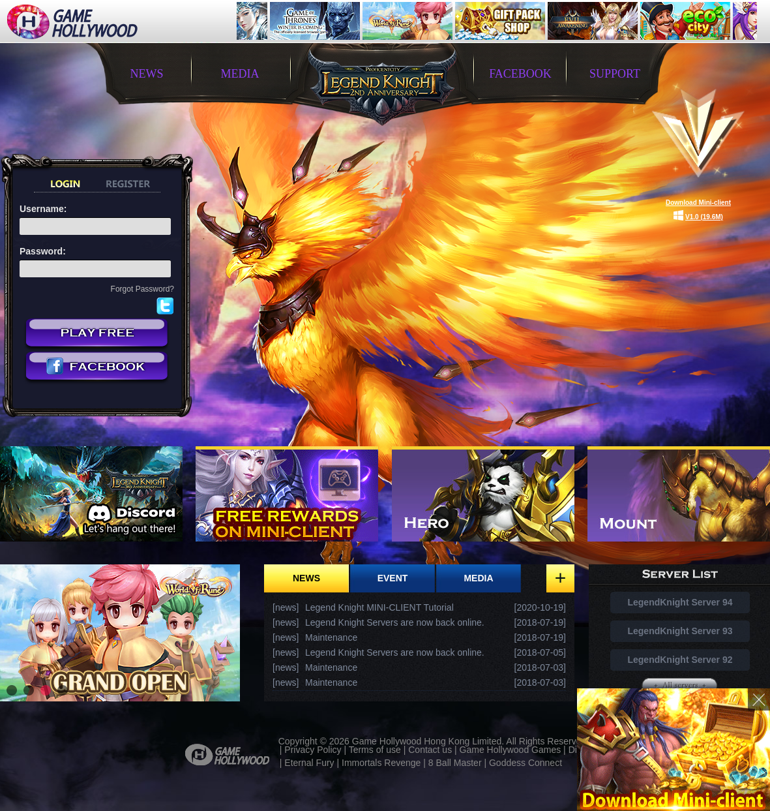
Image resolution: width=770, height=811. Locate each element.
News (306, 578)
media (240, 73)
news (147, 73)
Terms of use (375, 749)
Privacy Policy (312, 749)
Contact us (430, 749)
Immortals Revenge (381, 762)
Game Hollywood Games (510, 749)
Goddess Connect (525, 762)
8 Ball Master (455, 762)
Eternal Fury (309, 762)
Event (393, 578)
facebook (520, 73)
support (614, 73)
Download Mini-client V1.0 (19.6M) (698, 210)
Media (478, 578)
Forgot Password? (142, 289)
